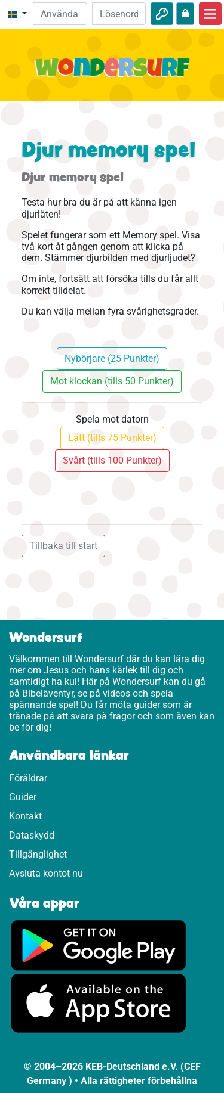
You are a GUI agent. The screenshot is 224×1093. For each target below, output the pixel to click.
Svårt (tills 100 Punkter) (112, 460)
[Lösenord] (119, 13)
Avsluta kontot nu (46, 873)
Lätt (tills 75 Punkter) (112, 437)
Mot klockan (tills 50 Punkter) (112, 381)
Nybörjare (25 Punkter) (112, 358)
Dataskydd (31, 835)
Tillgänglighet (38, 854)
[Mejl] (60, 13)
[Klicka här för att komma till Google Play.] (98, 945)
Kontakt (25, 816)
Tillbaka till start (63, 545)
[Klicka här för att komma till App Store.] (98, 1002)
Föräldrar (28, 778)
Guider (22, 797)
